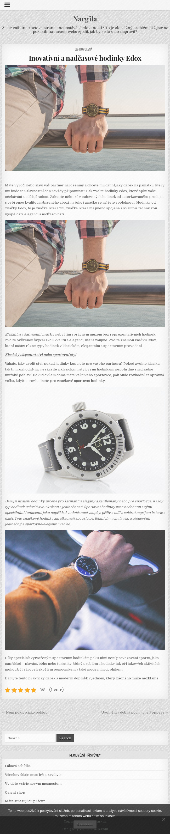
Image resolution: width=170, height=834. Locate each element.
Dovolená (85, 49)
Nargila (85, 18)
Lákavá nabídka (18, 766)
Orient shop (15, 792)
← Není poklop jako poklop (25, 712)
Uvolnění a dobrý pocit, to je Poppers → (134, 712)
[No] (163, 819)
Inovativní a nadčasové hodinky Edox (85, 58)
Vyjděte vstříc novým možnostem (33, 784)
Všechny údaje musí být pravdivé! (33, 775)
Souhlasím (85, 824)
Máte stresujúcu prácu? (25, 801)
